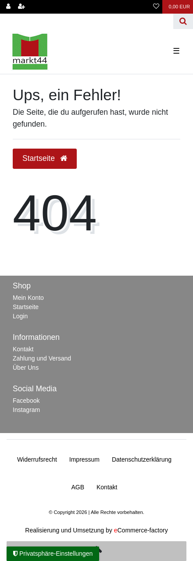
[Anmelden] (8, 7)
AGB (78, 487)
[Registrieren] (21, 7)
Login (20, 316)
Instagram (26, 409)
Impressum (84, 459)
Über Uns (26, 367)
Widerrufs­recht (37, 459)
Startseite (26, 306)
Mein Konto (28, 297)
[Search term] (86, 21)
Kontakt (23, 349)
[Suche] (183, 21)
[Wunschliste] (156, 7)
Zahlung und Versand (42, 358)
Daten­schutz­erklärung (142, 459)
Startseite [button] (44, 158)
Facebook (26, 400)
